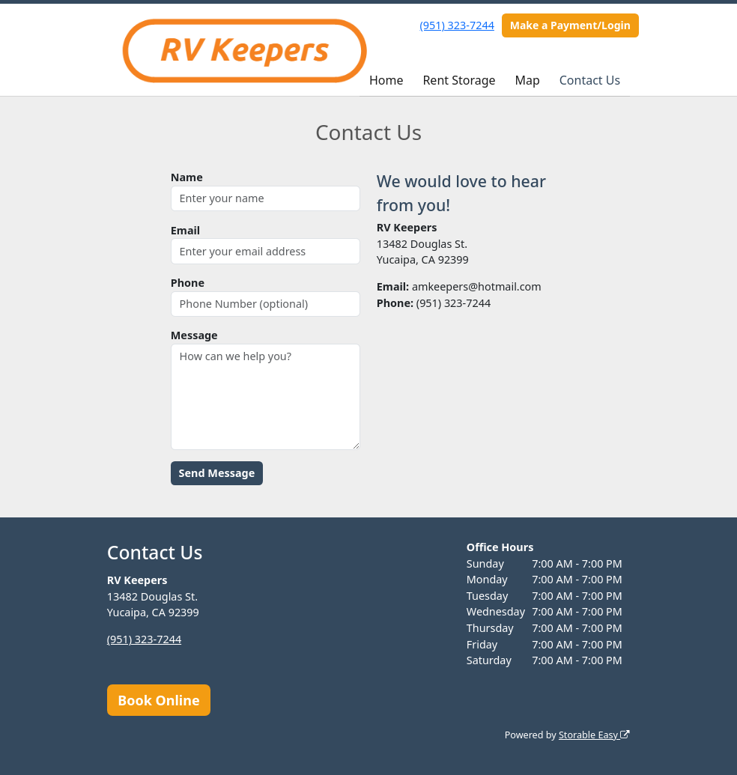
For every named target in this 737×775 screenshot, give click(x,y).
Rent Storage (458, 80)
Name (187, 177)
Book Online (158, 700)
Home (386, 80)
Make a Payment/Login (570, 25)
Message (194, 335)
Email (185, 230)
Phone (187, 283)
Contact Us (589, 80)
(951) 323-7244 (457, 25)
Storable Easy (594, 735)
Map (527, 80)
